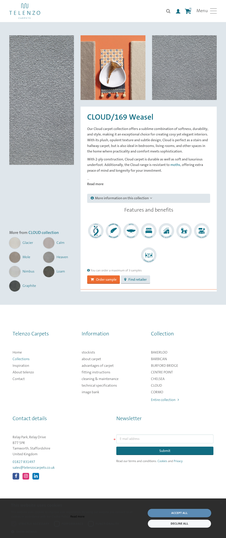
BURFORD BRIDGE (164, 366)
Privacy (178, 461)
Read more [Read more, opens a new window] (77, 516)
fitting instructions (96, 372)
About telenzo (23, 372)
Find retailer (135, 280)
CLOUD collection (43, 233)
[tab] (148, 198)
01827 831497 (24, 462)
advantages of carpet (98, 366)
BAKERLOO (159, 352)
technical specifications (99, 386)
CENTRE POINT (162, 372)
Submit (164, 451)
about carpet (91, 359)
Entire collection (165, 400)
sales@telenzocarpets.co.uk (34, 468)
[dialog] (113, 518)
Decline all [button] (179, 523)
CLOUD (156, 386)
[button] (76, 532)
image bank (90, 392)
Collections (21, 359)
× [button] (221, 503)
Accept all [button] (179, 513)
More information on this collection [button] (121, 198)
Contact (19, 379)
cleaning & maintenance (100, 379)
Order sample (103, 280)
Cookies (162, 461)
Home (17, 352)
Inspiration (21, 366)
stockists (88, 352)
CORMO (157, 392)
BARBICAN (159, 359)
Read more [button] (95, 184)
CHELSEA (158, 379)
